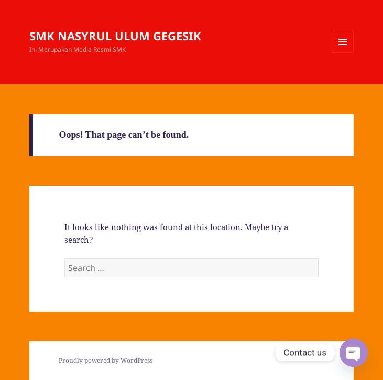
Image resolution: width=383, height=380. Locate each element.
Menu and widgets (343, 52)
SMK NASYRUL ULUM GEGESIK (115, 36)
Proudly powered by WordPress (105, 360)
